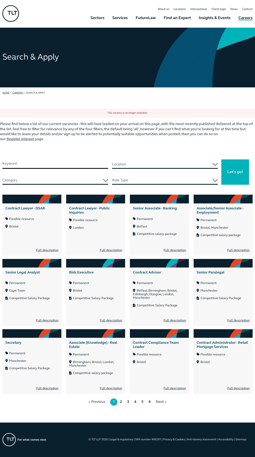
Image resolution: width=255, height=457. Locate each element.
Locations (180, 9)
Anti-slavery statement (201, 439)
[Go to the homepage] (24, 439)
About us (163, 9)
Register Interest (20, 139)
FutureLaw (146, 18)
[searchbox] (165, 164)
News (234, 9)
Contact (247, 9)
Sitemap (240, 439)
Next (160, 402)
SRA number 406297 (148, 439)
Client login (219, 9)
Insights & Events (214, 18)
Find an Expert (177, 18)
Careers (245, 18)
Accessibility (225, 439)
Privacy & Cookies (174, 439)
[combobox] (165, 165)
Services (120, 18)
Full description (47, 250)
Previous (98, 402)
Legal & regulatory (121, 439)
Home (5, 93)
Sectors (97, 18)
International (198, 9)
